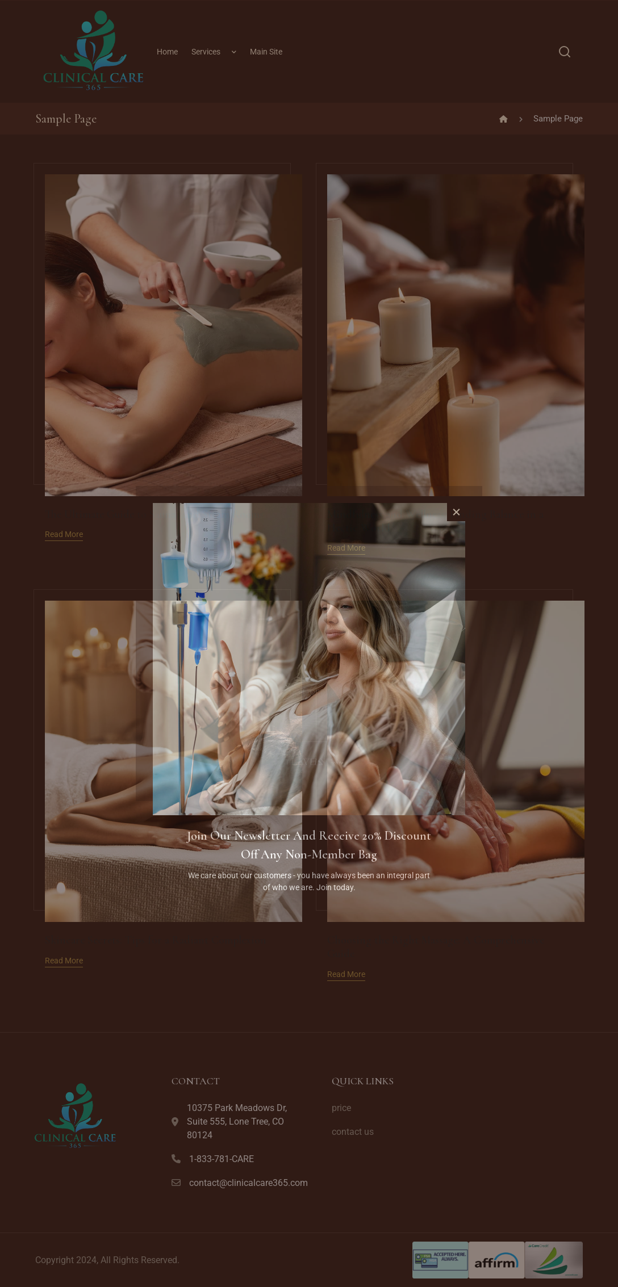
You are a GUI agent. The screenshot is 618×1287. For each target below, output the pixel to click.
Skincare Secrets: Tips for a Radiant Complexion (155, 940)
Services (205, 51)
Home (167, 51)
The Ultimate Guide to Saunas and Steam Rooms (154, 514)
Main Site (266, 51)
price (341, 1107)
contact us (353, 1131)
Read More (64, 534)
